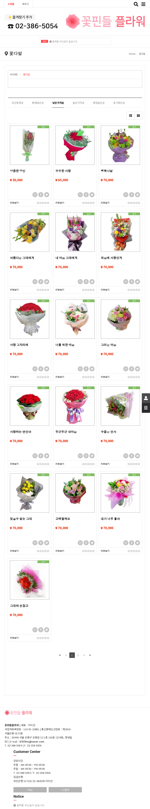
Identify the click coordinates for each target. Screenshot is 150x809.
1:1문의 (65, 790)
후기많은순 (119, 103)
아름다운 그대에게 (22, 258)
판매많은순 (38, 103)
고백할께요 (62, 519)
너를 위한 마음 (64, 345)
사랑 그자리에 (19, 345)
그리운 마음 (108, 345)
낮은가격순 (58, 103)
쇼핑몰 (11, 3)
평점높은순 (99, 103)
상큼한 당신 (17, 171)
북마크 (25, 3)
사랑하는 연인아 (20, 432)
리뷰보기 (14, 202)
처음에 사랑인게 (111, 258)
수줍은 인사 (108, 432)
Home (132, 53)
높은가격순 (78, 103)
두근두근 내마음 (66, 432)
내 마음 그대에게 (66, 258)
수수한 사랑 (63, 171)
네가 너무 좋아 (110, 519)
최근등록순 (17, 103)
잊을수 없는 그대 (21, 519)
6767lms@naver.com (32, 741)
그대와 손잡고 (19, 606)
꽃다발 (26, 74)
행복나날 (106, 171)
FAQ (30, 790)
